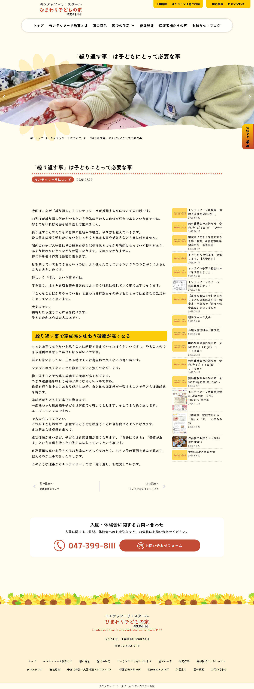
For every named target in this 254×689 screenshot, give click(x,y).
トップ (38, 25)
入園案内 (181, 669)
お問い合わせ (219, 669)
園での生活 (123, 25)
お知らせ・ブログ (206, 25)
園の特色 (100, 25)
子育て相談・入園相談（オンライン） (89, 669)
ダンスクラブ (35, 669)
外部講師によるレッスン (211, 661)
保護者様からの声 (173, 25)
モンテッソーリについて (52, 204)
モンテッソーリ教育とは (68, 25)
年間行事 (184, 661)
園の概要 (198, 669)
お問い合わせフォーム (163, 585)
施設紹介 (147, 25)
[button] (4, 96)
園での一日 (165, 661)
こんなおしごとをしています (134, 661)
